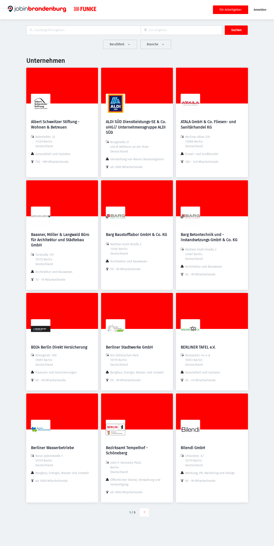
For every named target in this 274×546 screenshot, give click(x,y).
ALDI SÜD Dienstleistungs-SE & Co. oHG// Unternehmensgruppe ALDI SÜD (136, 127)
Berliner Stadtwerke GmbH (129, 347)
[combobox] (83, 30)
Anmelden (260, 9)
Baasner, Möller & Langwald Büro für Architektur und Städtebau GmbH (60, 239)
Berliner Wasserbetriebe (52, 447)
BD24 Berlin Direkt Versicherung (59, 347)
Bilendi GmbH (193, 447)
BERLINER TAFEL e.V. (198, 347)
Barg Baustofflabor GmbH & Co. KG (136, 234)
